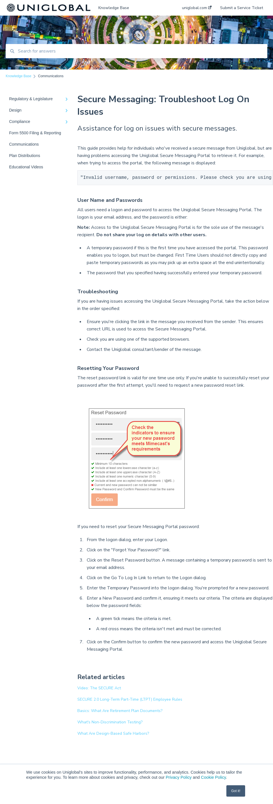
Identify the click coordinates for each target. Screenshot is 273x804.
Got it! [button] (235, 791)
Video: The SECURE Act (99, 689)
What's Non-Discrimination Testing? (109, 723)
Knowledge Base (113, 8)
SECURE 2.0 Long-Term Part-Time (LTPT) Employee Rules (129, 700)
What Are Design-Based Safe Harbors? (113, 734)
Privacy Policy (179, 777)
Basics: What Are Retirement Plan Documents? (119, 712)
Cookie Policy (213, 777)
